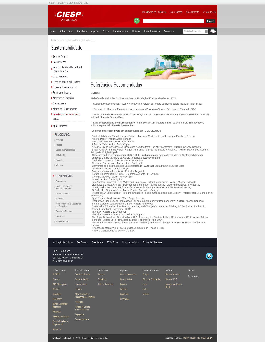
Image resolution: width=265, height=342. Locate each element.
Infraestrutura (62, 221)
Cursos (105, 31)
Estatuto (56, 279)
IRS (198, 338)
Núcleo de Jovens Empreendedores (64, 187)
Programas (124, 298)
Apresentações (60, 126)
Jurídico (59, 199)
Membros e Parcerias (63, 98)
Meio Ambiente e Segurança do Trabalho (68, 205)
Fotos (145, 284)
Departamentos (120, 31)
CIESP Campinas (60, 284)
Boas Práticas (59, 62)
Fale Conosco (176, 12)
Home (53, 31)
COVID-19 (60, 155)
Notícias (136, 31)
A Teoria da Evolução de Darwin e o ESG (113, 230)
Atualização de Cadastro (154, 12)
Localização (57, 298)
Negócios (60, 216)
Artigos (59, 145)
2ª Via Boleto (209, 12)
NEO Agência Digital (62, 338)
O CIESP (56, 274)
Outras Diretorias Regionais (60, 305)
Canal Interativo (152, 31)
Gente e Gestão (63, 194)
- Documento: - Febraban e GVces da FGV (143, 109)
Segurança (61, 181)
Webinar (59, 165)
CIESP (186, 338)
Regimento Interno (62, 92)
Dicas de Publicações (65, 150)
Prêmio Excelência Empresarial (60, 323)
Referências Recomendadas (66, 114)
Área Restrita (192, 12)
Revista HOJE (171, 279)
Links (56, 119)
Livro (95, 122)
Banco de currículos (130, 242)
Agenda (94, 31)
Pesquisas (57, 311)
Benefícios (82, 31)
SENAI (209, 338)
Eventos (59, 160)
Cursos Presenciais (128, 274)
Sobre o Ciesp (66, 31)
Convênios (102, 279)
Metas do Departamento (65, 109)
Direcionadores (60, 76)
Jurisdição (57, 294)
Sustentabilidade (82, 319)
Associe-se (169, 31)
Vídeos (145, 294)
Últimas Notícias (172, 274)
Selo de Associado (105, 284)
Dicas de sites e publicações (66, 82)
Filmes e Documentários (64, 87)
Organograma (59, 103)
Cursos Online (126, 279)
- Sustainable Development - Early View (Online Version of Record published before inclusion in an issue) (146, 103)
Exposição (124, 294)
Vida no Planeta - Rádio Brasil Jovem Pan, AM (67, 69)
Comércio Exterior (64, 211)
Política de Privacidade (152, 242)
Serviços (101, 274)
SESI (203, 338)
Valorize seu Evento (61, 316)
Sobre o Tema (60, 56)
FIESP (193, 338)
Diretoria (56, 289)
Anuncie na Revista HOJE (173, 286)
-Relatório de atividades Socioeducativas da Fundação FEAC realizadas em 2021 (133, 98)
